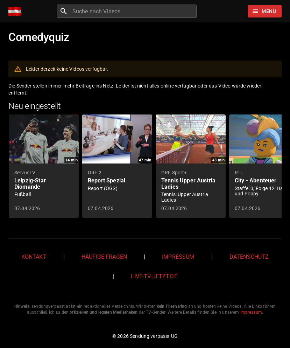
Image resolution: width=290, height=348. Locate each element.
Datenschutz (249, 256)
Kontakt (34, 256)
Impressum (178, 256)
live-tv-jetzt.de (154, 276)
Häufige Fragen (104, 256)
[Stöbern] (265, 11)
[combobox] (134, 11)
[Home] (16, 11)
